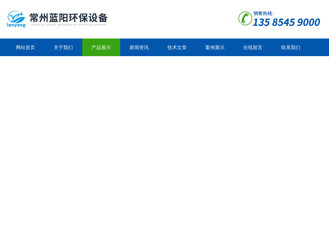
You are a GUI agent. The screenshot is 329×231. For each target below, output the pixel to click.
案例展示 (215, 47)
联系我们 (290, 47)
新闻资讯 (139, 47)
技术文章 (177, 47)
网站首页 (25, 47)
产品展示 (101, 47)
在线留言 (252, 47)
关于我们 (63, 47)
